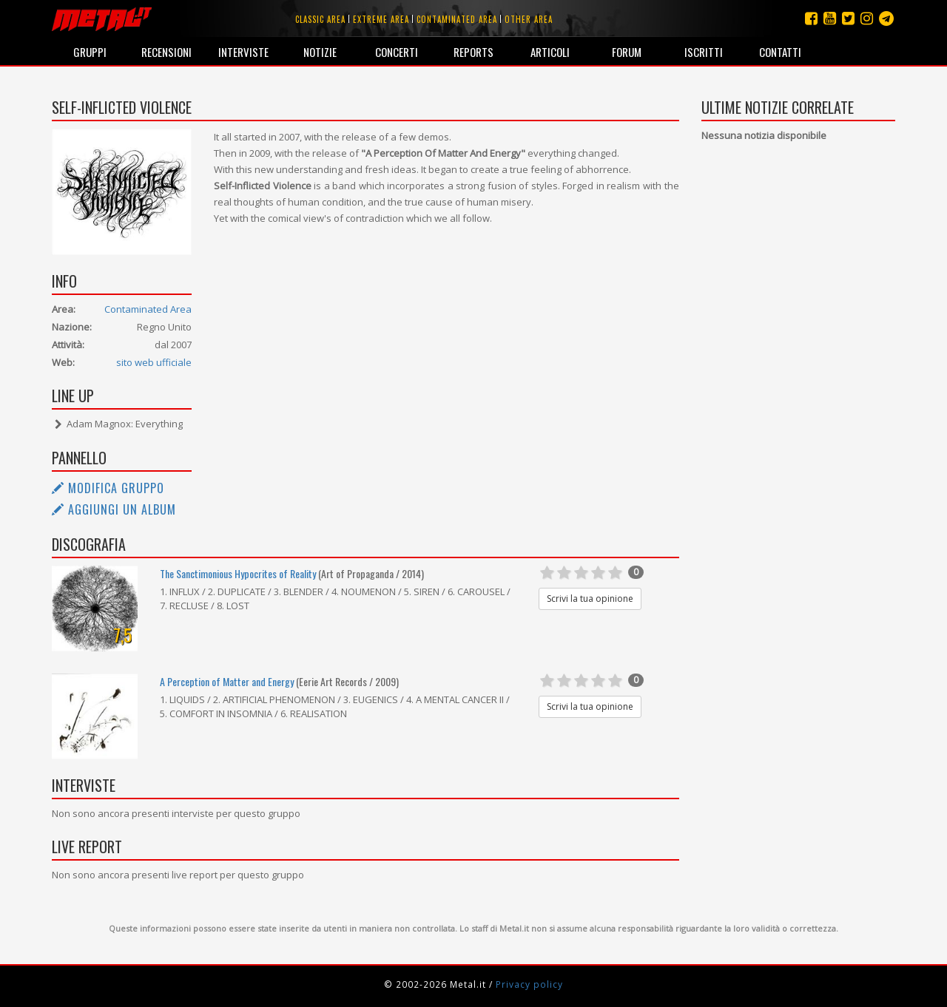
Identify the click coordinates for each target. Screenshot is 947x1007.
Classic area (320, 19)
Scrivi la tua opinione (590, 598)
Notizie (320, 52)
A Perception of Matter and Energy (227, 681)
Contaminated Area (148, 309)
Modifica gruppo (108, 488)
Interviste (243, 52)
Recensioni (166, 52)
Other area (529, 19)
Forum (626, 52)
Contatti (780, 52)
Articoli (550, 52)
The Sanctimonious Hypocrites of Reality (238, 573)
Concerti (396, 52)
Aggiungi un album (114, 509)
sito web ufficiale (154, 362)
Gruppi (90, 52)
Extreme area (381, 19)
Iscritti (703, 52)
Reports (473, 52)
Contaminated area (457, 19)
